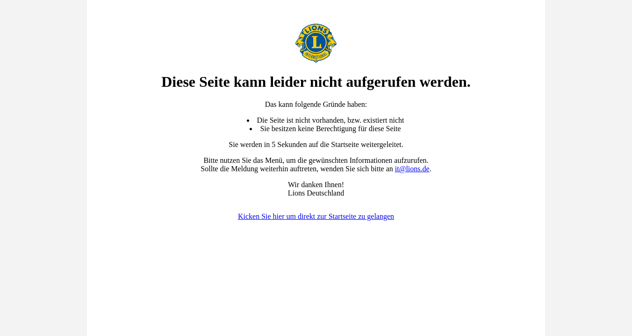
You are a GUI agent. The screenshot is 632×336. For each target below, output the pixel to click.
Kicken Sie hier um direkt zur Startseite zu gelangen (316, 216)
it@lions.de (412, 169)
